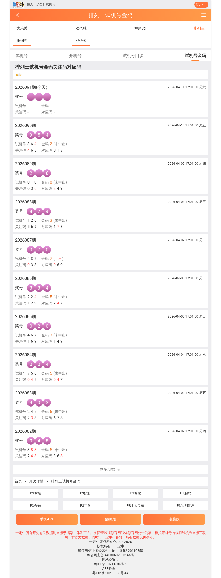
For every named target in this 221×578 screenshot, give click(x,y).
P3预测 (85, 493)
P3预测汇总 (186, 506)
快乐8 (81, 40)
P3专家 (135, 493)
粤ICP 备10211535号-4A (110, 573)
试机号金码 (195, 55)
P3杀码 (35, 506)
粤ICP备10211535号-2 (110, 564)
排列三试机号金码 (65, 481)
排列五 (21, 40)
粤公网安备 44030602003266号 (110, 555)
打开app (201, 4)
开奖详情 (36, 481)
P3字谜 (85, 506)
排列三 (199, 28)
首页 (18, 481)
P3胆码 (185, 493)
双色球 (81, 28)
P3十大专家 (136, 506)
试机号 (21, 55)
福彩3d (140, 28)
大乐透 (21, 28)
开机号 (75, 55)
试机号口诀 (133, 55)
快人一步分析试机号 (41, 4)
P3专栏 (35, 493)
